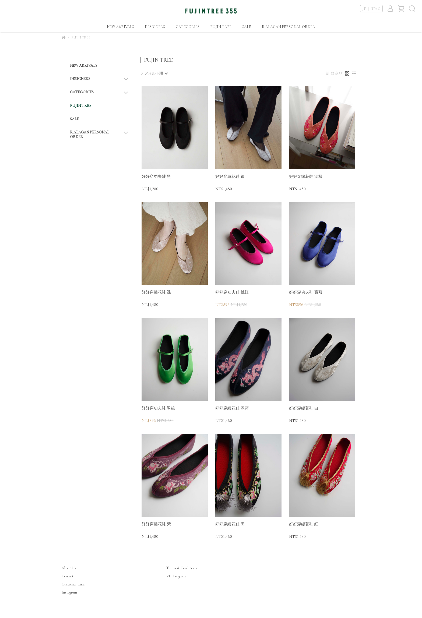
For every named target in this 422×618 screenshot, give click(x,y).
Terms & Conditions (181, 568)
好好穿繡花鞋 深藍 (232, 408)
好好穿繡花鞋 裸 (156, 292)
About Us (69, 568)
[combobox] (153, 73)
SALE (246, 26)
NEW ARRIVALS (120, 26)
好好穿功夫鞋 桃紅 (232, 292)
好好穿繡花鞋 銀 (230, 176)
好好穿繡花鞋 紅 (303, 524)
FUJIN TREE (220, 26)
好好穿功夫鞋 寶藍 (305, 292)
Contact (67, 576)
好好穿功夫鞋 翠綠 (158, 408)
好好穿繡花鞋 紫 (156, 524)
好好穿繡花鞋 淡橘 (305, 176)
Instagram (69, 592)
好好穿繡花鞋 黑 (230, 524)
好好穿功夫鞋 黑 (156, 176)
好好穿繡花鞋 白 (303, 408)
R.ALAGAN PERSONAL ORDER (288, 26)
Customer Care (73, 584)
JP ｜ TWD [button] (371, 8)
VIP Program (176, 576)
